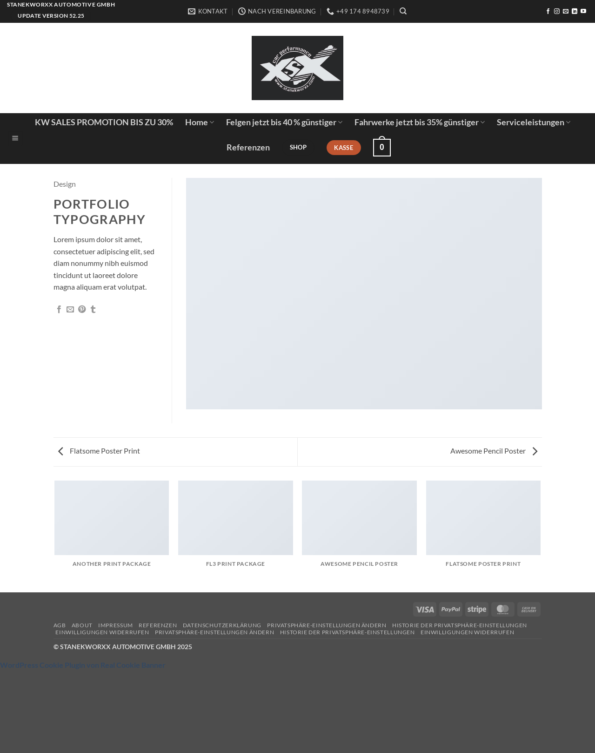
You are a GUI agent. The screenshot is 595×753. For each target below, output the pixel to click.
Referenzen (248, 147)
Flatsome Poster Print (99, 450)
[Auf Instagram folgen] (557, 11)
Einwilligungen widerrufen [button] (102, 632)
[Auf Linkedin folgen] (574, 11)
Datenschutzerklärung (222, 625)
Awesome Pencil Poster (493, 450)
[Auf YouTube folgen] (583, 11)
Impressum (115, 625)
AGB (59, 625)
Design (64, 183)
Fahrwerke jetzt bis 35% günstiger (419, 122)
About (82, 625)
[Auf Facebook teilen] (59, 309)
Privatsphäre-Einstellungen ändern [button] (326, 625)
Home (199, 122)
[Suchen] (403, 11)
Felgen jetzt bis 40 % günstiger (284, 122)
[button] (15, 138)
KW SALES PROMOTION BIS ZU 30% (104, 122)
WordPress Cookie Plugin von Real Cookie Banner (83, 664)
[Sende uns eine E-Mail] (565, 11)
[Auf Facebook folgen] (548, 11)
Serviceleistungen (533, 122)
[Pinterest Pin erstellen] (82, 309)
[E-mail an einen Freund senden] (70, 309)
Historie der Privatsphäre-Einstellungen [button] (459, 625)
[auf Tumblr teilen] (93, 309)
